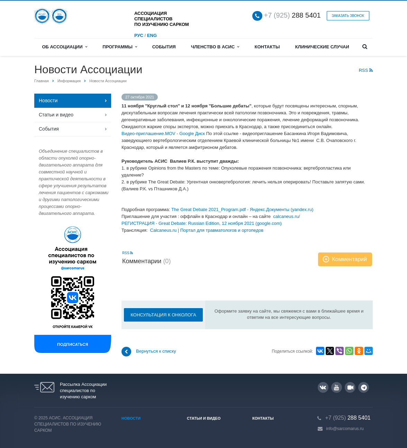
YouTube (336, 387)
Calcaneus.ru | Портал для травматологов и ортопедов (207, 230)
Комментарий (349, 259)
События (164, 46)
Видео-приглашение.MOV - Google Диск (163, 133)
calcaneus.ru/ (286, 216)
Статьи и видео (56, 114)
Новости (48, 100)
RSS (366, 70)
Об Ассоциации (64, 46)
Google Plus (364, 387)
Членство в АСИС (215, 46)
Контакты (267, 46)
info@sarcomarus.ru (344, 428)
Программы (119, 46)
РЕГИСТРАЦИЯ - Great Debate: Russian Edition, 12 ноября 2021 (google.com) (201, 223)
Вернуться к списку (148, 351)
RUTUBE (350, 387)
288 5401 (292, 15)
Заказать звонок (348, 16)
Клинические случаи (322, 46)
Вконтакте (323, 387)
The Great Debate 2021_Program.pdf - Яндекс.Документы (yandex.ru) (242, 209)
